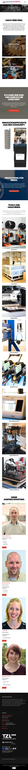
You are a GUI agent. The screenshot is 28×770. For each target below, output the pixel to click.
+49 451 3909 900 (9, 723)
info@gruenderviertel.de (10, 724)
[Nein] (26, 766)
